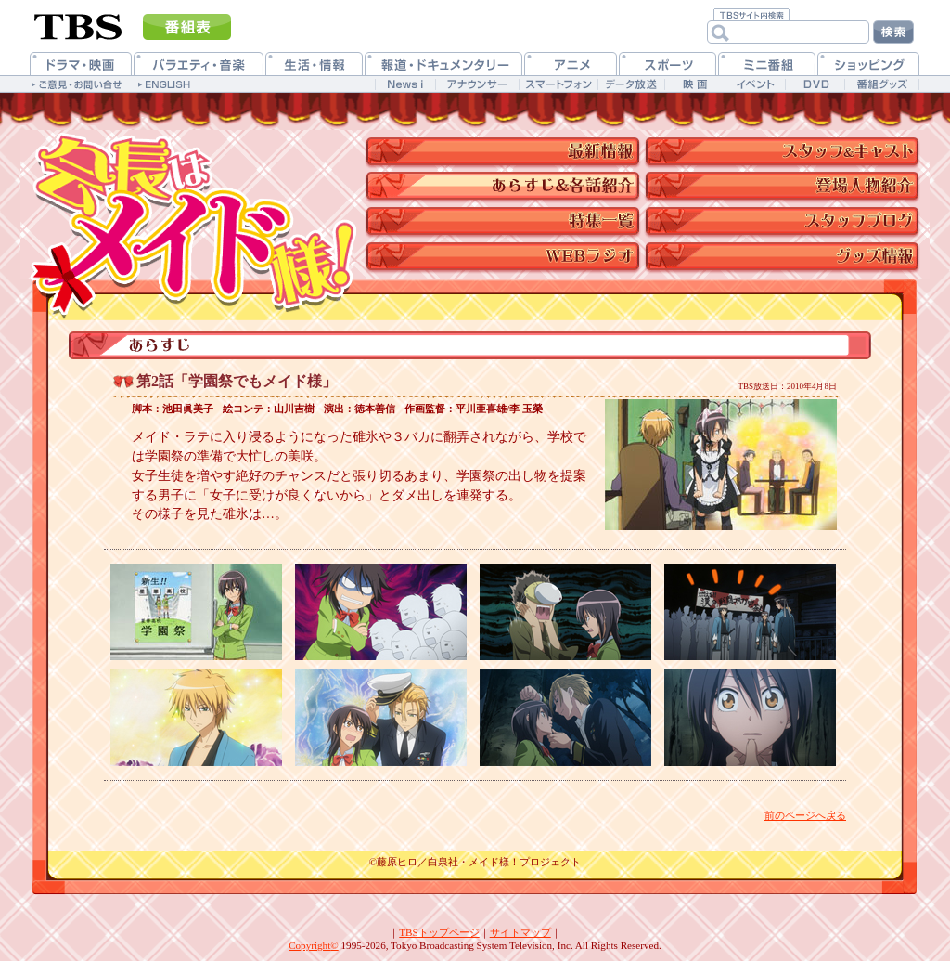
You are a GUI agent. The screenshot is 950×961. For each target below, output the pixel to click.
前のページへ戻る (805, 815)
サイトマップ (520, 932)
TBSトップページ (439, 932)
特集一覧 (505, 220)
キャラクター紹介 (788, 183)
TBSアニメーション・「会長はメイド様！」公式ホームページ (192, 204)
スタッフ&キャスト (788, 148)
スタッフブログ (788, 220)
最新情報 (505, 148)
